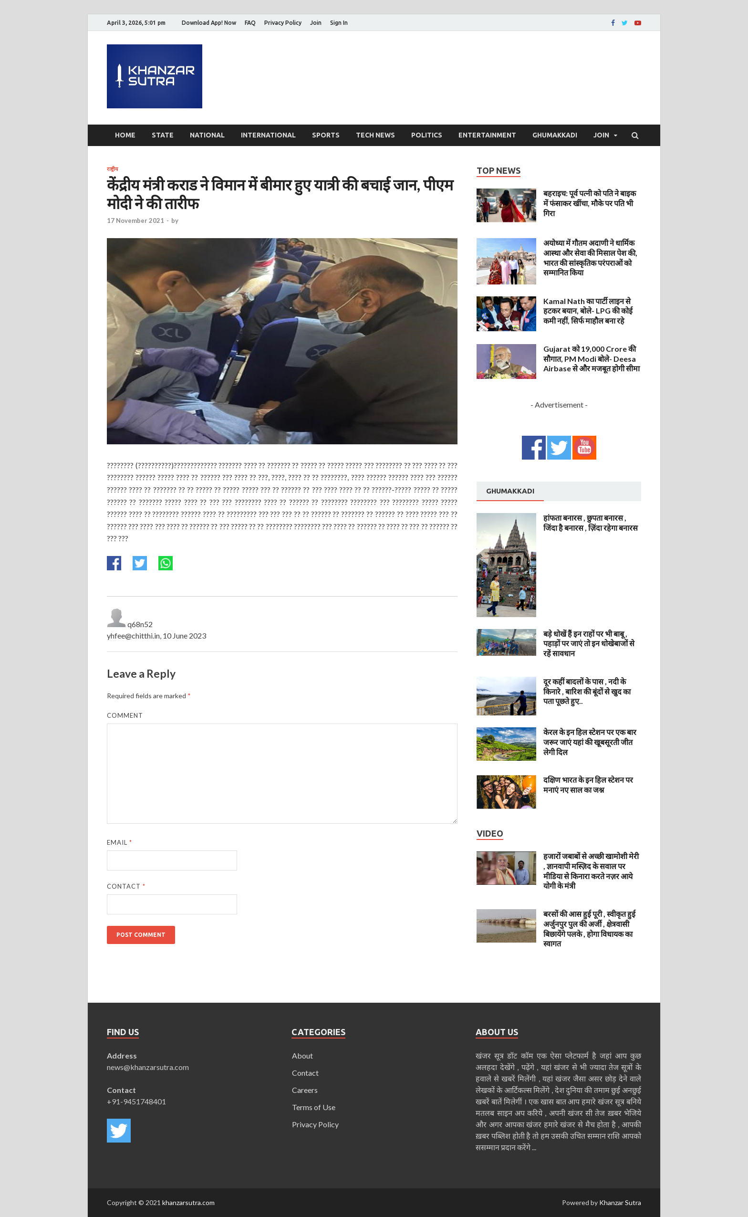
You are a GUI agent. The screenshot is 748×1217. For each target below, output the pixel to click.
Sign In (339, 23)
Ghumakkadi (554, 135)
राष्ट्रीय (112, 169)
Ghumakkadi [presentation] (510, 491)
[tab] (510, 492)
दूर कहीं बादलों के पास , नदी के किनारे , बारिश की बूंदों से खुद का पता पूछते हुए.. (587, 691)
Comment (125, 715)
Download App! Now (209, 23)
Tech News (375, 135)
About (302, 1055)
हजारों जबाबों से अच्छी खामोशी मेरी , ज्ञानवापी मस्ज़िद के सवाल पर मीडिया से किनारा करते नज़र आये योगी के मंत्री (591, 870)
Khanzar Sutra (620, 1202)
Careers (305, 1089)
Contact (126, 886)
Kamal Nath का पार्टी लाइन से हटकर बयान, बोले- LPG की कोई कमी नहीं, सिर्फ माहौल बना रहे (588, 310)
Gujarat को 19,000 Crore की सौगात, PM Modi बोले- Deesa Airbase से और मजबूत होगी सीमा (591, 358)
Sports (326, 135)
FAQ (250, 23)
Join (316, 23)
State (163, 135)
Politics (426, 135)
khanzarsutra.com (188, 1202)
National (207, 135)
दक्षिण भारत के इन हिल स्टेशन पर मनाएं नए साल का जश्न (588, 784)
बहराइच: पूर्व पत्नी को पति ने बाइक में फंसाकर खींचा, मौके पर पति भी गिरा (589, 203)
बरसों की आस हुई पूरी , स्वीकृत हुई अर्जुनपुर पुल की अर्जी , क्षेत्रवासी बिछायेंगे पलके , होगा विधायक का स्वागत (589, 928)
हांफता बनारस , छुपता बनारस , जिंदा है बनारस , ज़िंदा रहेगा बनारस (590, 522)
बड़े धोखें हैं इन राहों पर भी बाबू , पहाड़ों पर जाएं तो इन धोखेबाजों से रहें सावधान (588, 643)
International (268, 135)
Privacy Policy (282, 23)
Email (119, 842)
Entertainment (487, 135)
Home (125, 135)
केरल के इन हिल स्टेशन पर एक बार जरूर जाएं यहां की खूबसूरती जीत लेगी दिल (589, 741)
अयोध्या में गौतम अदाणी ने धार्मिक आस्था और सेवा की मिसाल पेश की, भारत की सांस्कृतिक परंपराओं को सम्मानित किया (590, 257)
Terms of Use (313, 1107)
